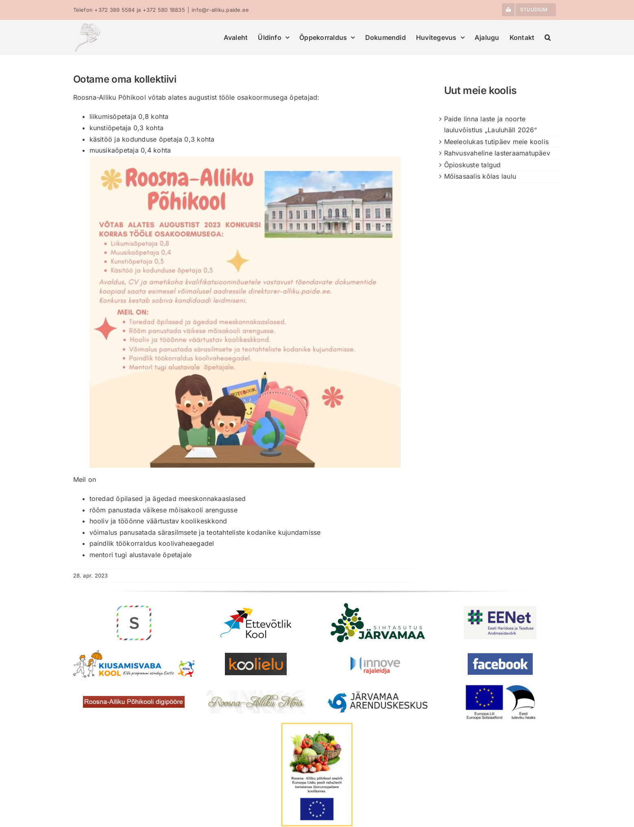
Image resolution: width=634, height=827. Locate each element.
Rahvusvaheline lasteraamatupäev (497, 153)
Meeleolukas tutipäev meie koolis (496, 142)
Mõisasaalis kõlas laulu (480, 176)
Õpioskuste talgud (472, 165)
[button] (548, 37)
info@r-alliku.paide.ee (220, 10)
